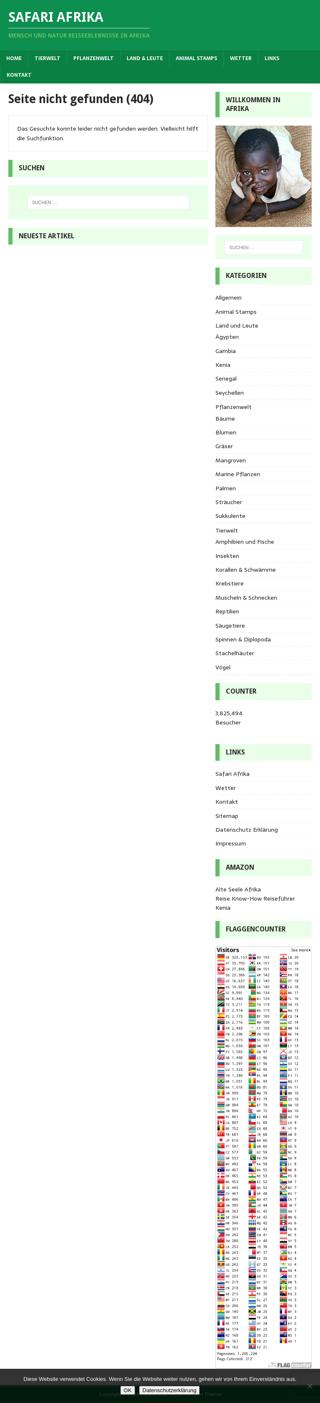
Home (14, 58)
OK (128, 1390)
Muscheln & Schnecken (246, 597)
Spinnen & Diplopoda (243, 639)
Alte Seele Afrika (238, 889)
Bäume (225, 418)
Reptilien (227, 611)
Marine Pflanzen (237, 474)
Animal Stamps (196, 58)
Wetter (241, 58)
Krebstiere (229, 583)
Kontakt (19, 75)
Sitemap (226, 815)
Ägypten (227, 336)
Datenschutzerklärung (169, 1390)
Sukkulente (230, 515)
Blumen (225, 432)
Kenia (222, 364)
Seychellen (229, 392)
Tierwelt (47, 58)
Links (272, 58)
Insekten (227, 555)
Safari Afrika (232, 773)
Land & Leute (145, 58)
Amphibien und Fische (244, 541)
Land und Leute (236, 325)
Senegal (226, 378)
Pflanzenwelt (93, 58)
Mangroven (230, 460)
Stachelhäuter (234, 653)
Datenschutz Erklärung (246, 829)
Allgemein (228, 297)
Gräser (224, 446)
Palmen (225, 488)
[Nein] (309, 1386)
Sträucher (228, 502)
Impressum (230, 843)
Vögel (222, 667)
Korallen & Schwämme (245, 569)
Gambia (225, 351)
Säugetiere (230, 625)
